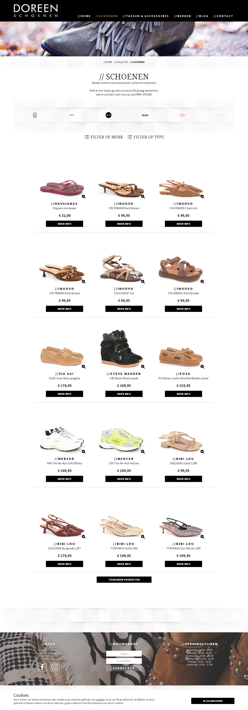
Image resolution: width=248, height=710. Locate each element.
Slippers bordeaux (64, 208)
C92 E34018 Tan (124, 293)
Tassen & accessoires (147, 16)
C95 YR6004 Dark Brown (124, 208)
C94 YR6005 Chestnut (183, 208)
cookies (100, 699)
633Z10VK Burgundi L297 (64, 548)
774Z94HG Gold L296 (124, 548)
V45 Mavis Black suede (124, 378)
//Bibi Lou (183, 458)
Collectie (122, 62)
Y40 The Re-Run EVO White (64, 463)
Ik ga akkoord (213, 701)
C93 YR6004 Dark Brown (64, 293)
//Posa (183, 373)
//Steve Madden (124, 373)
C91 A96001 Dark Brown (183, 293)
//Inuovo (124, 203)
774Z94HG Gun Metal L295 (183, 548)
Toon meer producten (124, 579)
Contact (225, 16)
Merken (184, 16)
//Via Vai (64, 373)
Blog (204, 16)
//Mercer (64, 458)
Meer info (64, 223)
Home (86, 16)
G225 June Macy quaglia (64, 378)
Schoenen (108, 16)
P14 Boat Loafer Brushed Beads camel (183, 378)
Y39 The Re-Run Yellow (124, 463)
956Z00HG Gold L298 (183, 463)
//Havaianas (64, 203)
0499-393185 (50, 658)
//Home (107, 62)
